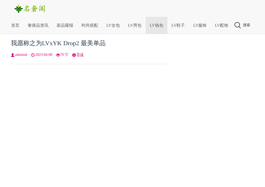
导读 (80, 55)
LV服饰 (200, 25)
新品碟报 (65, 25)
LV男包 (135, 25)
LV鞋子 (178, 25)
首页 (15, 25)
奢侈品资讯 (38, 25)
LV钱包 (156, 25)
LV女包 (113, 25)
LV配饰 (221, 25)
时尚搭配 (90, 25)
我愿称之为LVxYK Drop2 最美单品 (58, 43)
